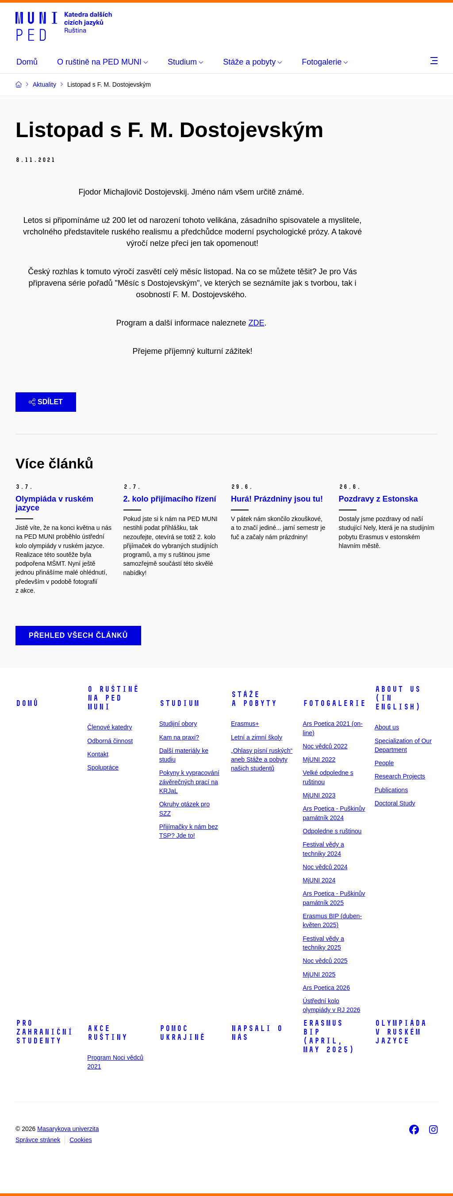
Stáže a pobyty (254, 699)
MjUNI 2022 (319, 759)
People (384, 763)
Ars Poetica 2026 (326, 987)
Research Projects (400, 776)
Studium (179, 703)
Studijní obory (178, 723)
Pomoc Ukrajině (182, 1033)
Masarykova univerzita (68, 1128)
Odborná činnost (110, 740)
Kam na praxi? (179, 737)
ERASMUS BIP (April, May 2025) (328, 1036)
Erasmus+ (245, 723)
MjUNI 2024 (319, 880)
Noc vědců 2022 (325, 746)
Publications (391, 790)
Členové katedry (109, 727)
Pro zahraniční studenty (44, 1032)
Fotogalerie (334, 703)
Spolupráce (103, 767)
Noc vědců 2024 (325, 866)
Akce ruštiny (107, 1033)
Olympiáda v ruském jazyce (400, 1032)
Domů (26, 703)
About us (387, 727)
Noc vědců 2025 (325, 960)
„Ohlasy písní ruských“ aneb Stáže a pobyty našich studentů (261, 759)
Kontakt (97, 754)
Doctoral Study (395, 803)
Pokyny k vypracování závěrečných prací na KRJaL (189, 781)
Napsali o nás (257, 1033)
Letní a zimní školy (256, 737)
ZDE (257, 322)
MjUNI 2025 (319, 974)
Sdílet (46, 402)
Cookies (80, 1139)
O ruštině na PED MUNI (113, 698)
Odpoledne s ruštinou (332, 831)
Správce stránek (37, 1139)
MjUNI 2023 (319, 795)
